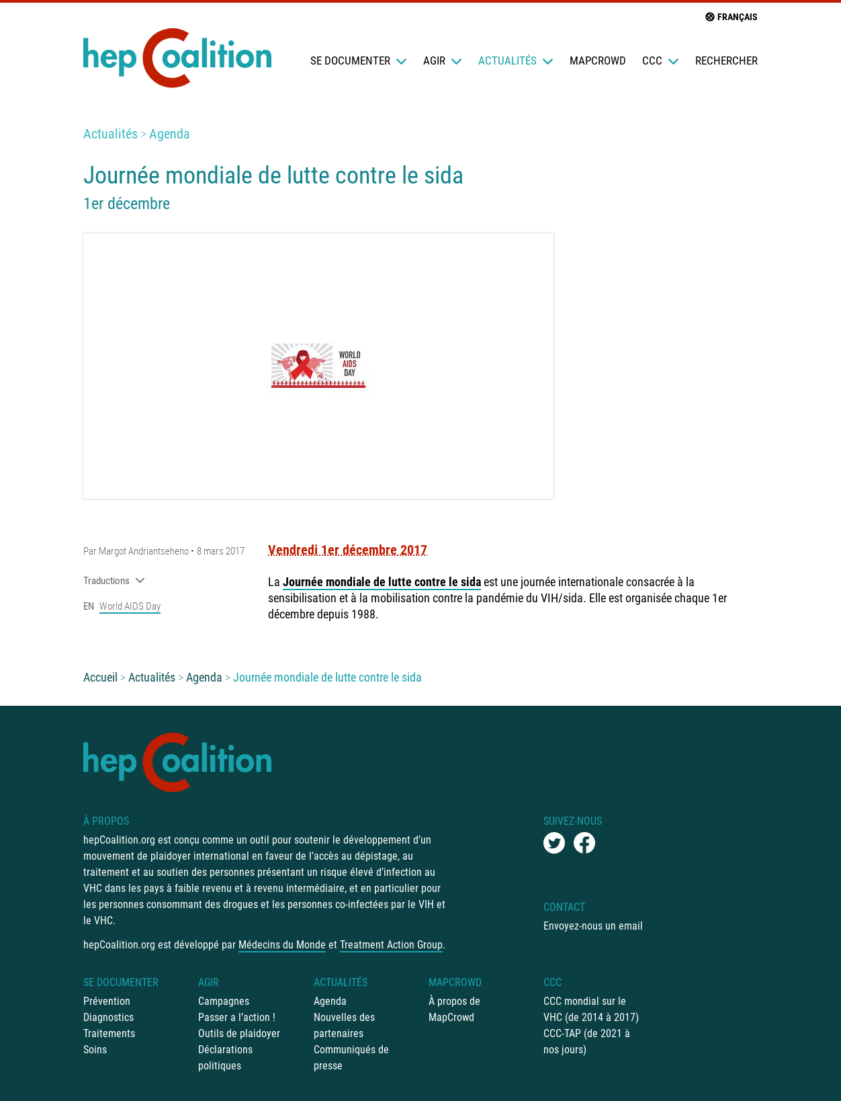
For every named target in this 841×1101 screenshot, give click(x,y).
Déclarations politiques (225, 1057)
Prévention (106, 1001)
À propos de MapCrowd (454, 1009)
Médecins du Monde (282, 944)
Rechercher (726, 60)
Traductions (114, 581)
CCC (660, 60)
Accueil (100, 677)
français (731, 17)
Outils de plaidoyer (239, 1033)
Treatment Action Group (391, 944)
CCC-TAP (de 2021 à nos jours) (586, 1041)
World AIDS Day (130, 606)
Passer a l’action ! (236, 1017)
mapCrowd (598, 60)
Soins (95, 1049)
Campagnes (223, 1001)
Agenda (169, 134)
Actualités (516, 60)
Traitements (109, 1033)
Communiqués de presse (351, 1057)
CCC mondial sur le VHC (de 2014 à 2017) (591, 1009)
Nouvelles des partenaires (344, 1025)
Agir (442, 60)
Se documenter (358, 60)
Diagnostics (108, 1017)
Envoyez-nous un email (593, 926)
